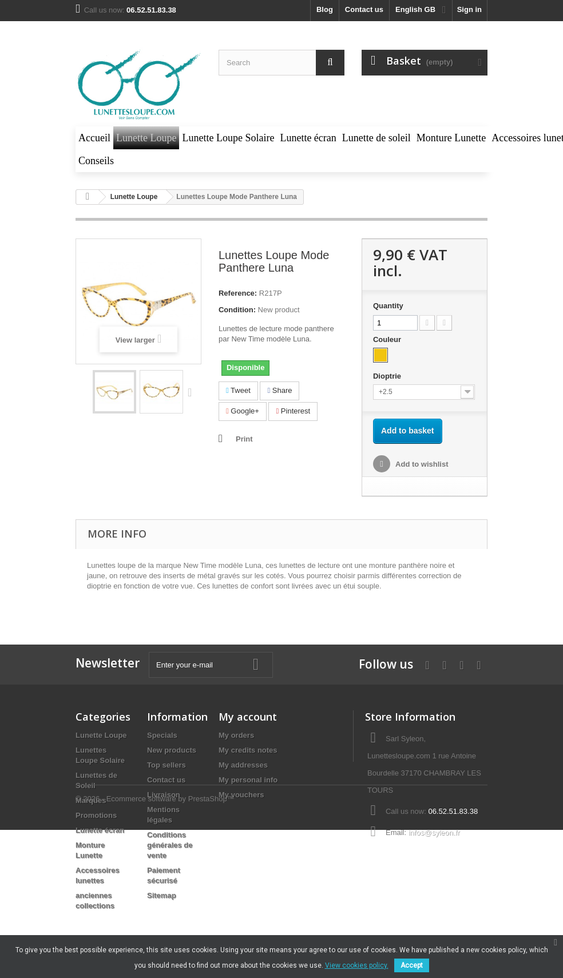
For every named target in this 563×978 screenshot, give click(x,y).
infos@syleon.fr (434, 832)
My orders (236, 735)
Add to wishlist (421, 464)
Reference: (238, 293)
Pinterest (293, 411)
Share (279, 390)
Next (192, 391)
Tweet (238, 390)
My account (248, 716)
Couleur (388, 339)
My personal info (248, 780)
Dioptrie (388, 376)
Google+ (242, 411)
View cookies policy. (356, 965)
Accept (412, 965)
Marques (91, 800)
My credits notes (248, 750)
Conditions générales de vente (170, 845)
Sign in (469, 9)
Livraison (163, 794)
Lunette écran (100, 830)
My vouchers (241, 794)
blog (324, 9)
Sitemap (161, 895)
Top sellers (166, 765)
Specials (162, 735)
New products (171, 750)
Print (244, 439)
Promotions (96, 815)
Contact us (364, 9)
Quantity (388, 305)
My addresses (243, 765)
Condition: (237, 309)
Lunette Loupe (101, 735)
